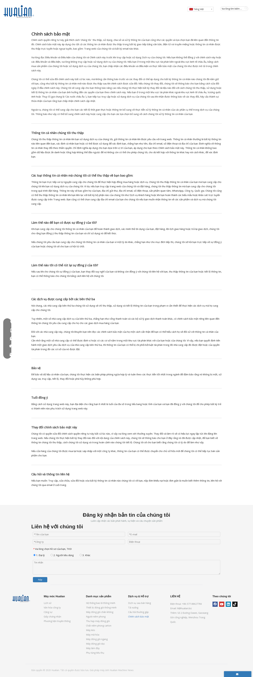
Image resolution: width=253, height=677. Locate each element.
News (131, 670)
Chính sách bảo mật (138, 616)
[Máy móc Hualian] (21, 598)
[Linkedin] (228, 604)
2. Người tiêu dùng (62, 555)
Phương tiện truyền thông (57, 621)
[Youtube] (221, 604)
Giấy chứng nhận (52, 616)
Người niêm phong (96, 616)
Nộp (40, 579)
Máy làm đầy (93, 648)
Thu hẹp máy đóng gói (98, 621)
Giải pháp (95, 670)
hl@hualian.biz (184, 608)
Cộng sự (48, 612)
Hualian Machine (119, 670)
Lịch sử (47, 603)
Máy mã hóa (92, 634)
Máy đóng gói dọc (95, 643)
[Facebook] (215, 604)
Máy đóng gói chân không (99, 612)
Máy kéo (90, 630)
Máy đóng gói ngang (97, 639)
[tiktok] (235, 604)
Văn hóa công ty (52, 607)
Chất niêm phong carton (98, 625)
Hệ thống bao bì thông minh (100, 603)
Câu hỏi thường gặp (138, 612)
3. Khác (85, 555)
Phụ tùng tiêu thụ (95, 652)
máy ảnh (105, 670)
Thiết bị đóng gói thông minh (101, 607)
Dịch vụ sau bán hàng (139, 603)
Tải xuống (133, 607)
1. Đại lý (39, 555)
